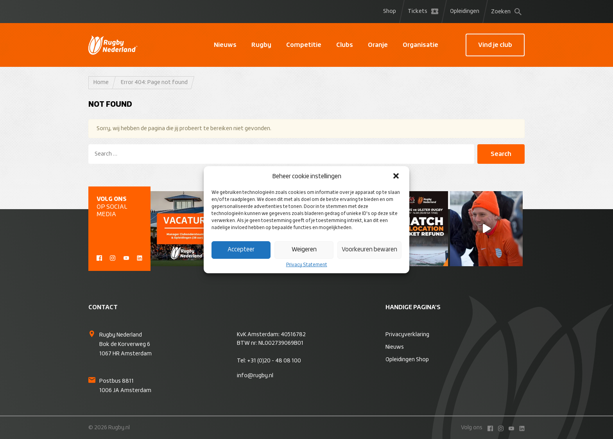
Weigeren (304, 250)
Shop (389, 11)
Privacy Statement (306, 265)
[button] (396, 176)
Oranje (378, 45)
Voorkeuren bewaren (369, 250)
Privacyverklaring (407, 334)
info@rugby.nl (255, 375)
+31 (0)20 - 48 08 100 (274, 361)
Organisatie (420, 45)
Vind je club (495, 45)
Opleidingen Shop (407, 359)
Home (101, 82)
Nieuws (225, 45)
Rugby (261, 45)
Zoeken (506, 11)
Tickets (423, 11)
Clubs (344, 45)
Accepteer (241, 250)
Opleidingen (464, 11)
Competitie (303, 45)
